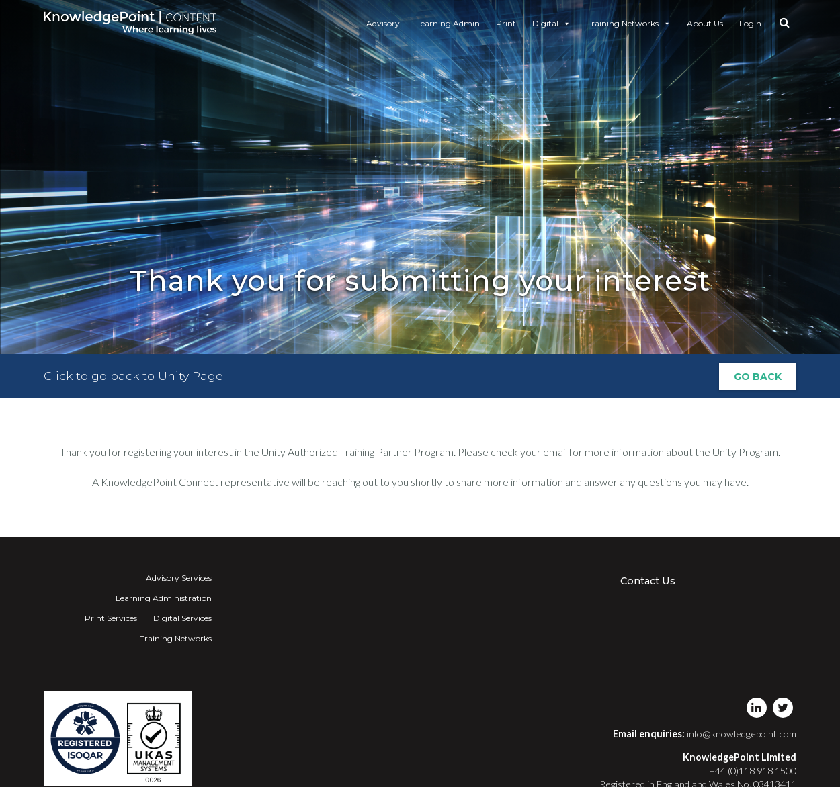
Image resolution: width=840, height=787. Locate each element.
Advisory (383, 23)
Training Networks (629, 23)
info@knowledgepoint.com (741, 733)
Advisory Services (179, 578)
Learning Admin (448, 23)
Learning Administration (164, 598)
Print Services (111, 618)
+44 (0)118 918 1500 (752, 770)
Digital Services (182, 618)
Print (506, 23)
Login (750, 23)
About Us (705, 23)
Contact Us (647, 581)
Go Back (758, 377)
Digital (551, 23)
